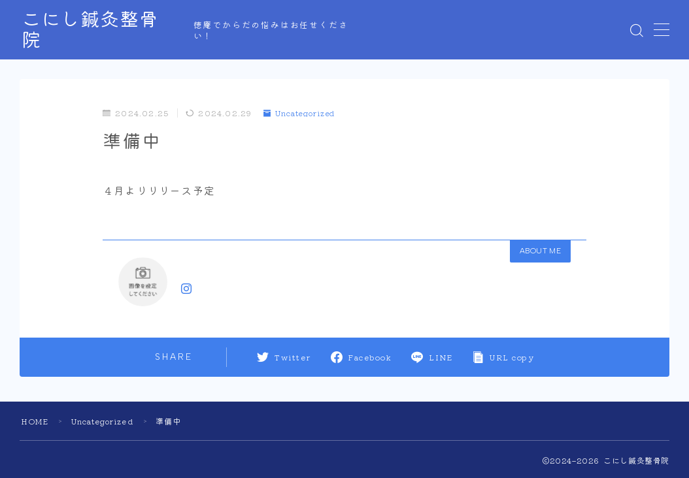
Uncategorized (300, 112)
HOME (35, 420)
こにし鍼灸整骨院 (105, 30)
